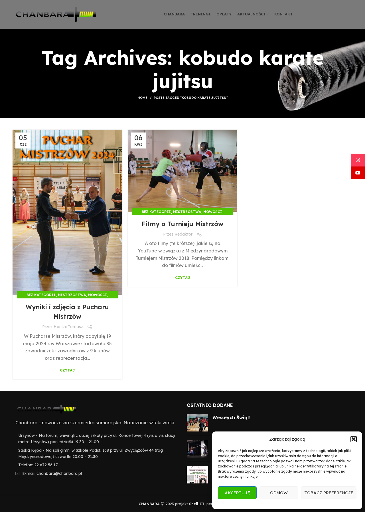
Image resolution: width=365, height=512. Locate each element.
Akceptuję (237, 492)
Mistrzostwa (72, 295)
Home (142, 98)
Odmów (279, 492)
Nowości (97, 295)
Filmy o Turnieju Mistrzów (182, 223)
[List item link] (95, 465)
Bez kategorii (41, 295)
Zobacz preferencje (328, 492)
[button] (353, 439)
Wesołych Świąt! (231, 417)
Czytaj (67, 370)
